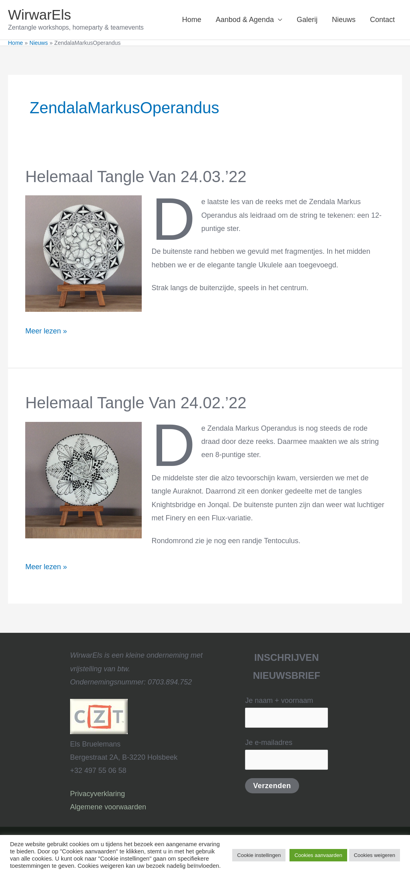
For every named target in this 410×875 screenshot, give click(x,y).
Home (191, 20)
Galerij (307, 20)
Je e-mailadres (286, 754)
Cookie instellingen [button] (259, 855)
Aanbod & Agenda (245, 20)
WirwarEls (39, 14)
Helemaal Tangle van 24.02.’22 (135, 402)
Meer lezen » (46, 330)
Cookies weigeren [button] (374, 855)
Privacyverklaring (97, 794)
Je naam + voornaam (286, 711)
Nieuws (344, 20)
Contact (382, 20)
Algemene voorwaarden (108, 807)
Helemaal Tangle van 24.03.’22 (135, 176)
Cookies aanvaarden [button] (318, 855)
